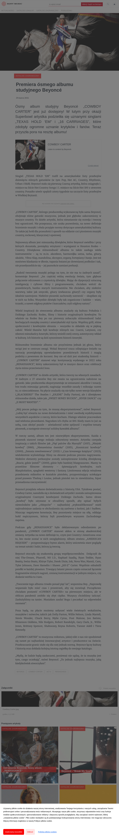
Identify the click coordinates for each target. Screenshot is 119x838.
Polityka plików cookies (47, 832)
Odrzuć (30, 832)
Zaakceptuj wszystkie (13, 832)
